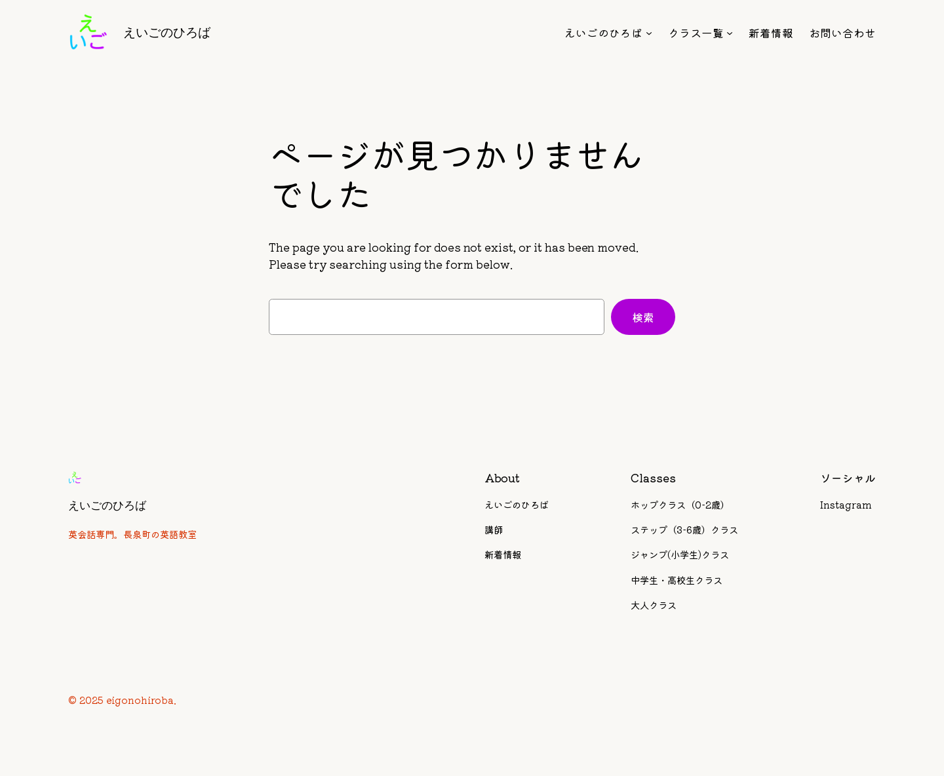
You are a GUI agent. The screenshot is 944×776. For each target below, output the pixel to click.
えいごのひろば (166, 32)
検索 (643, 317)
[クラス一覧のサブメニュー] (729, 32)
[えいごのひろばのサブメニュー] (649, 32)
